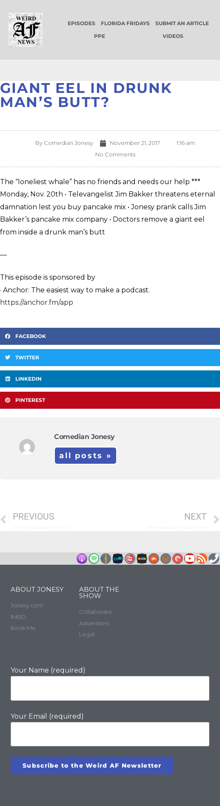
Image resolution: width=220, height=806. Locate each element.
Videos (173, 36)
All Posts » (85, 455)
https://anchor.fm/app (36, 302)
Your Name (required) (110, 683)
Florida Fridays (125, 23)
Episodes (81, 23)
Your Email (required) (110, 729)
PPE (99, 36)
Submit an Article (182, 23)
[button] (110, 336)
